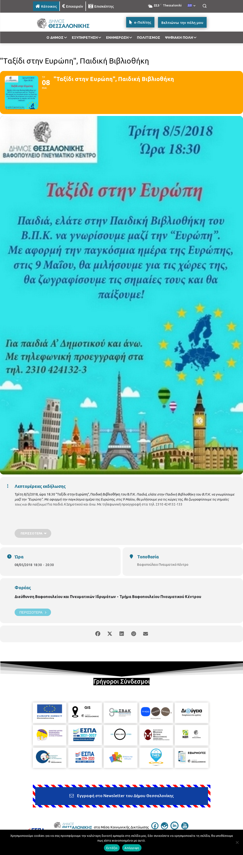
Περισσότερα (32, 612)
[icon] (155, 828)
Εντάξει (112, 848)
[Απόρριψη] (237, 842)
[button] (204, 5)
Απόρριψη (131, 848)
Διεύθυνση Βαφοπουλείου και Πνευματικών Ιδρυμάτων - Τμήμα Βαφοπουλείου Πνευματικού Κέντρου (108, 596)
